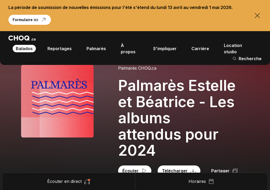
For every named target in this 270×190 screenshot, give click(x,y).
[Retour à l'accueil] (22, 38)
